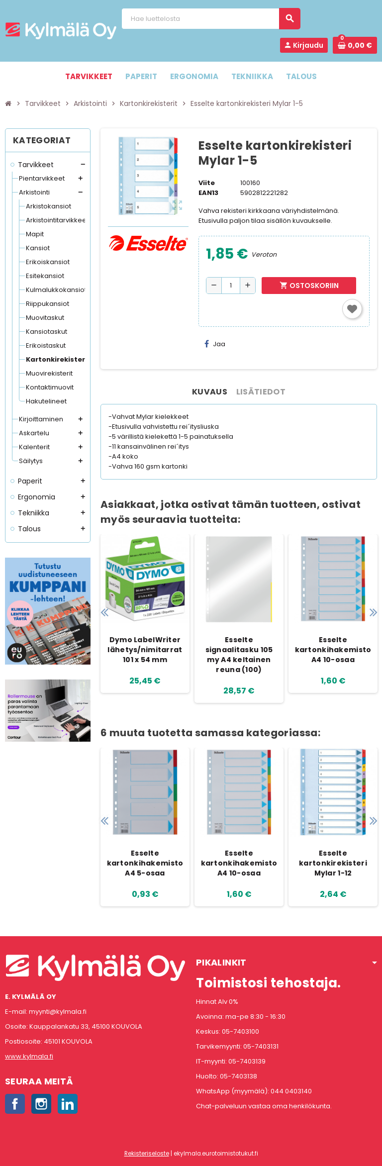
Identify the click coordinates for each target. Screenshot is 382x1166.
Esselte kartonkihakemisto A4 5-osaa (145, 863)
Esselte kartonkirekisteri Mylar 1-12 (333, 863)
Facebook (15, 1104)
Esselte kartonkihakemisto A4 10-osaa (333, 650)
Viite (206, 183)
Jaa (214, 344)
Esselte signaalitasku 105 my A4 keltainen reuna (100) (239, 655)
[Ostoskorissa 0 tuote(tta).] (355, 45)
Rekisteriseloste (146, 1154)
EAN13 (208, 192)
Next (373, 612)
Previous (104, 612)
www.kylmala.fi (29, 1056)
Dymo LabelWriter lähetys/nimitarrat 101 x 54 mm (144, 650)
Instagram (41, 1104)
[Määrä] (230, 285)
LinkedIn (68, 1104)
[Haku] (210, 18)
